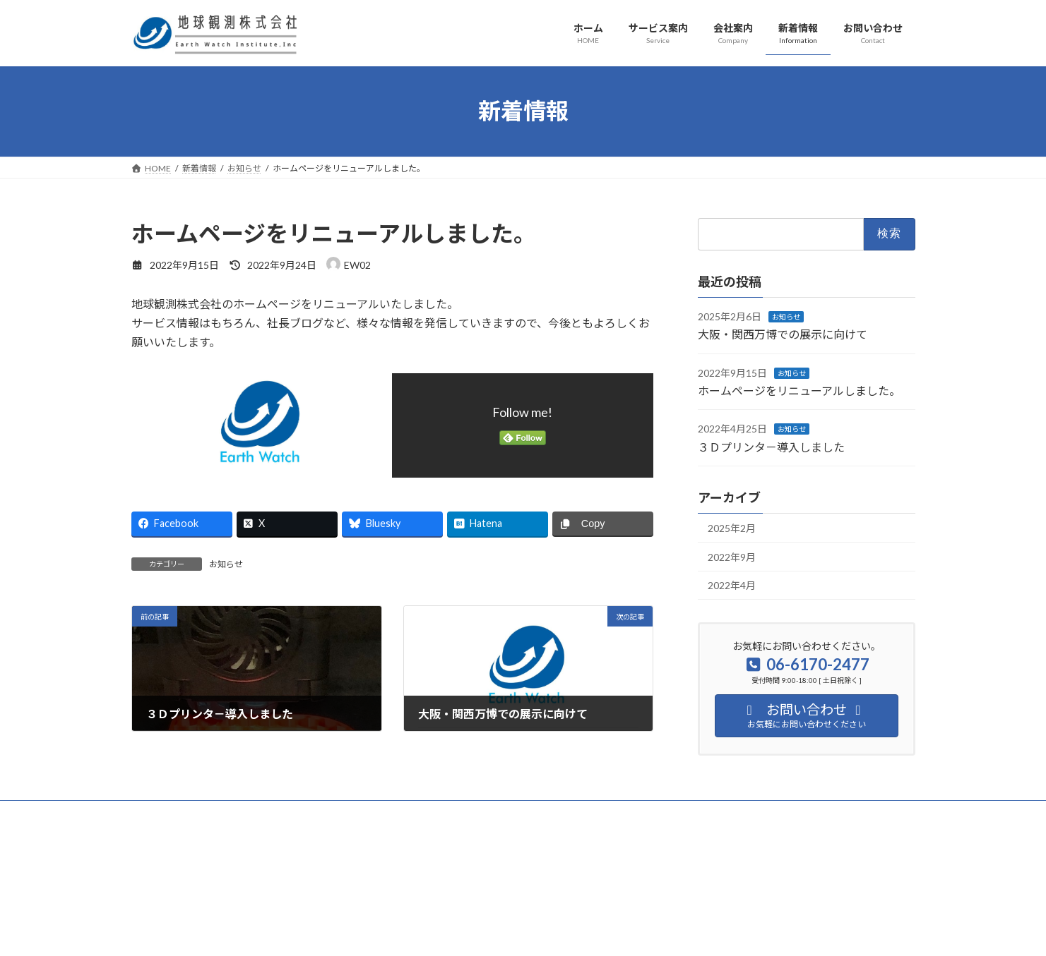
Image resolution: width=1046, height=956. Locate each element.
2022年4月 (732, 585)
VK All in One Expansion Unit (613, 905)
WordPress (446, 905)
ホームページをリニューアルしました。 (799, 390)
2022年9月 (732, 556)
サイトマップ (281, 813)
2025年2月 (732, 528)
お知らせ (226, 564)
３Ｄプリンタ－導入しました (771, 446)
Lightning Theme (519, 905)
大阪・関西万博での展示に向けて (782, 334)
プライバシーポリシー (187, 813)
